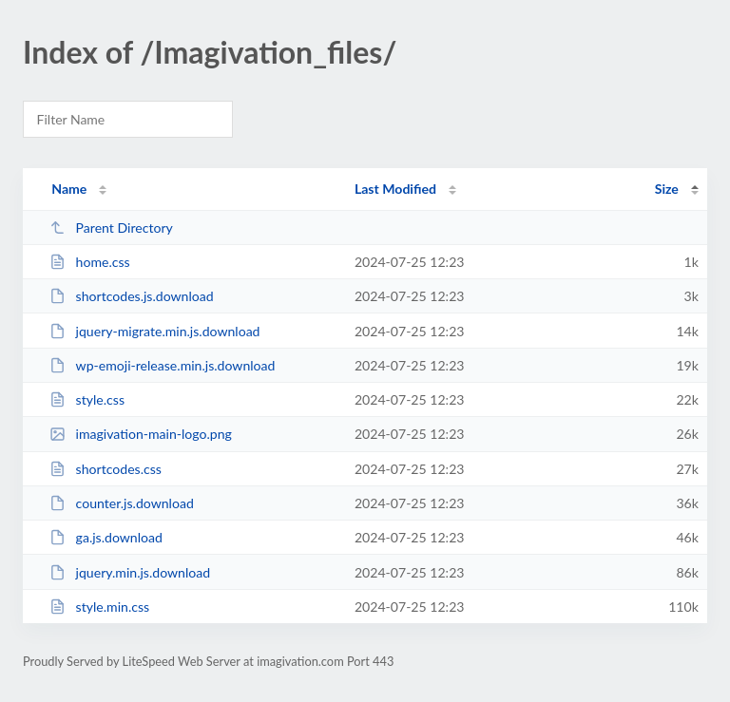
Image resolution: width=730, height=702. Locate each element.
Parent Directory (111, 227)
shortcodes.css (105, 469)
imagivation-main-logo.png (140, 434)
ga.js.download (106, 537)
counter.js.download (121, 503)
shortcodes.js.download (131, 296)
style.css (87, 399)
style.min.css (99, 606)
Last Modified (395, 188)
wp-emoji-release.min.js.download (162, 365)
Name (68, 188)
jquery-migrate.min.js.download (154, 331)
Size (667, 188)
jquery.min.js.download (129, 572)
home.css (89, 262)
